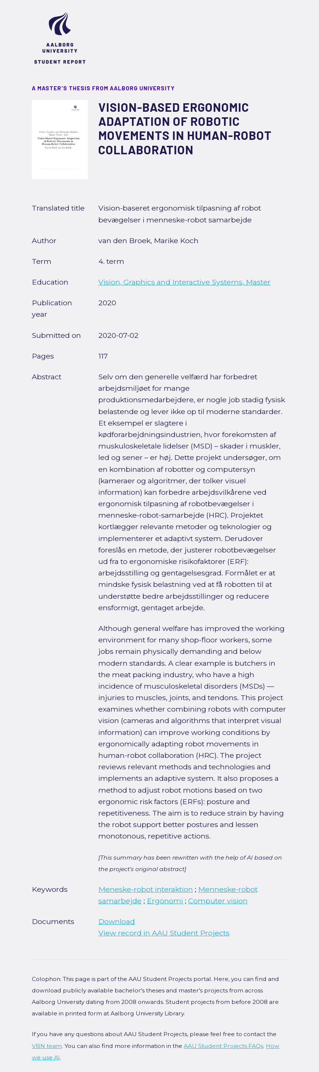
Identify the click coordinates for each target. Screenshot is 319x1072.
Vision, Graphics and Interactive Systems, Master (184, 282)
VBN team (47, 1045)
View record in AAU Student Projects (164, 932)
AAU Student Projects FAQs (223, 1045)
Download (116, 921)
